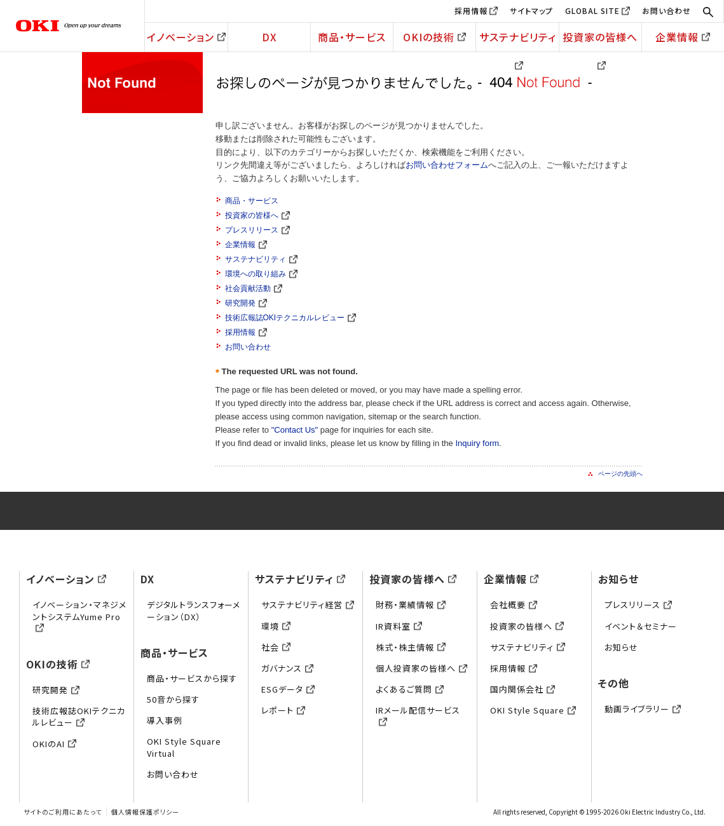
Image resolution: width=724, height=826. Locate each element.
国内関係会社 (522, 689)
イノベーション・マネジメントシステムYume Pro (79, 616)
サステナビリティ (517, 40)
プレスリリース (257, 230)
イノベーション (186, 36)
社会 (275, 647)
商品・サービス (352, 36)
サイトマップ (531, 10)
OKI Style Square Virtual (184, 747)
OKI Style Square (533, 710)
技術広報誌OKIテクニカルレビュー (291, 317)
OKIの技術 (434, 36)
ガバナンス (287, 668)
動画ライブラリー (642, 709)
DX (269, 36)
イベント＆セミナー (640, 626)
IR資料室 (399, 626)
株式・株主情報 (411, 647)
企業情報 (682, 36)
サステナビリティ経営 (307, 605)
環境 (275, 626)
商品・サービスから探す (192, 678)
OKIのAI (54, 744)
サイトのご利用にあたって (63, 811)
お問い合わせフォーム (447, 165)
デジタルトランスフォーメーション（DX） (193, 610)
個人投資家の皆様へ (421, 668)
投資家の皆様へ (600, 40)
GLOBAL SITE (592, 10)
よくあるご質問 (410, 689)
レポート (283, 710)
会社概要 (513, 605)
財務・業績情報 (411, 605)
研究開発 (246, 303)
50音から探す (173, 699)
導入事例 (164, 720)
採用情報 (471, 10)
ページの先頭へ (620, 473)
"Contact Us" (294, 430)
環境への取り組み (261, 273)
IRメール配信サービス (418, 716)
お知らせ (618, 578)
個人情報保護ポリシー (145, 811)
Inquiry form (477, 443)
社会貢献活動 (253, 288)
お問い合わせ (666, 10)
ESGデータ (288, 689)
